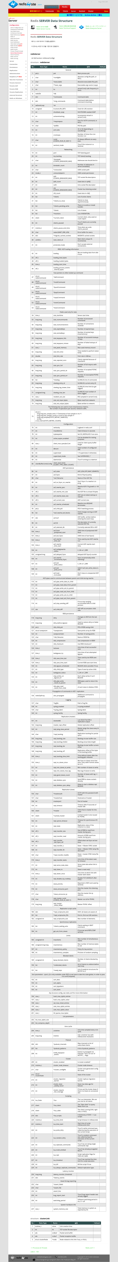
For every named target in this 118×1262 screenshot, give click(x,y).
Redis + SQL (34, 15)
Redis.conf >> (90, 1248)
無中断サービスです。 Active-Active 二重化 (84, 15)
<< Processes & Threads (39, 1248)
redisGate (51, 6)
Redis (64, 6)
